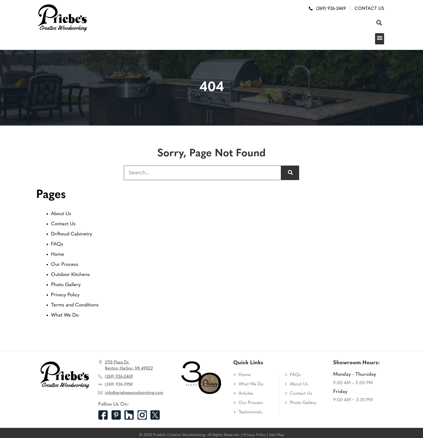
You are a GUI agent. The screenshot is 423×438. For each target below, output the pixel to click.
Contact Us (63, 224)
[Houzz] (131, 415)
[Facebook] (105, 415)
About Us (61, 214)
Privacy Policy (65, 295)
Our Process (64, 264)
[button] (379, 23)
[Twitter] (157, 415)
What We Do (65, 315)
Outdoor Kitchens (70, 274)
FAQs (57, 244)
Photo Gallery (66, 285)
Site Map (276, 435)
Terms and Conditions (75, 305)
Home (57, 254)
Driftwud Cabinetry (71, 234)
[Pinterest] (118, 415)
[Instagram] (144, 415)
